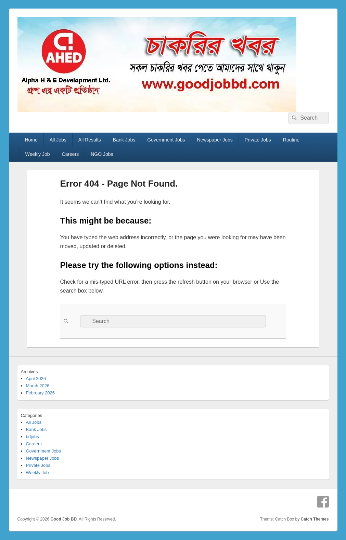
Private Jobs (258, 140)
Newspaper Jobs (215, 140)
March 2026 (38, 385)
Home (31, 140)
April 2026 (36, 378)
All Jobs (58, 140)
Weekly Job (37, 154)
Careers (70, 154)
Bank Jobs (124, 140)
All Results (89, 140)
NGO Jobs (102, 154)
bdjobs (32, 436)
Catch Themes (314, 519)
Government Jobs (166, 140)
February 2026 (40, 392)
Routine (291, 140)
